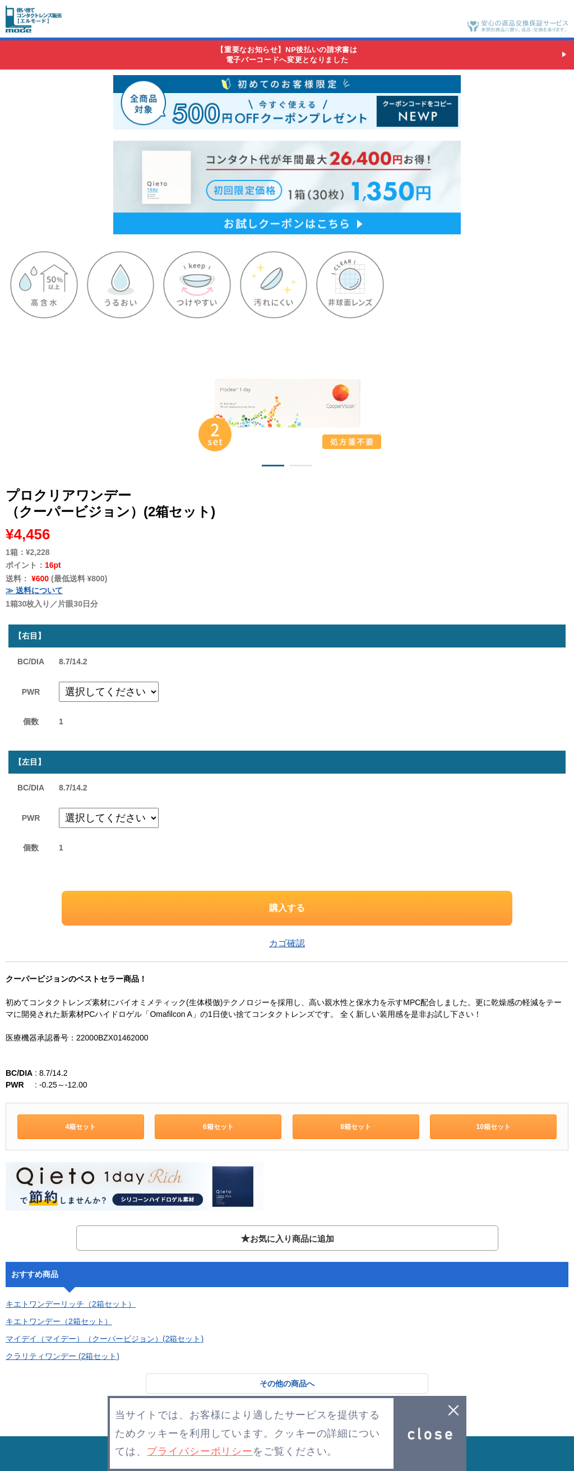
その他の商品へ (287, 1383)
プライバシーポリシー (200, 1451)
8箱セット (355, 1127)
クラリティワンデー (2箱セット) (62, 1356)
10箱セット (493, 1127)
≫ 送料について (34, 590)
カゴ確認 (287, 943)
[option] (287, 400)
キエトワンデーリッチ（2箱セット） (71, 1303)
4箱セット (80, 1127)
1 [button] (273, 467)
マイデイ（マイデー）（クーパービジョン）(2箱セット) (104, 1338)
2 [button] (301, 467)
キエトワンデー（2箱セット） (59, 1321)
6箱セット (218, 1127)
